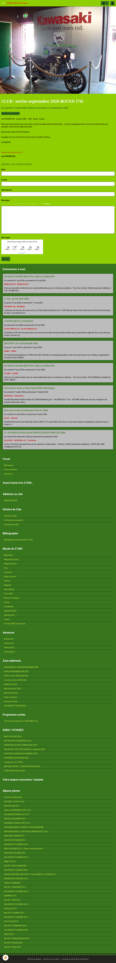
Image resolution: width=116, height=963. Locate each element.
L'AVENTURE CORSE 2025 (14, 771)
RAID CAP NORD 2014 (13, 736)
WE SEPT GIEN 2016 (12, 900)
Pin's (6, 568)
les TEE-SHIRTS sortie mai (14, 624)
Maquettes (8, 555)
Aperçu (46, 204)
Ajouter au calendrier (10, 113)
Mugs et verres (10, 577)
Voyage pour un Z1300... (14, 762)
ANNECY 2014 (10, 861)
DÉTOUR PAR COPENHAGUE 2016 (17, 741)
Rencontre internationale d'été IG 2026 (26, 410)
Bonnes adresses (11, 693)
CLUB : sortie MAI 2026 (16, 298)
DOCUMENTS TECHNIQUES (15, 706)
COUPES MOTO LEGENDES (18, 321)
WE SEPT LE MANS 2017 (14, 913)
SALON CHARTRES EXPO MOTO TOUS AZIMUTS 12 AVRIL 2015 (30, 874)
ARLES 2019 (9, 934)
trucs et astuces (10, 470)
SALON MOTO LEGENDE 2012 (16, 844)
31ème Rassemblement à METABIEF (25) (21, 721)
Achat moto (9, 639)
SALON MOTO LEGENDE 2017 (16, 917)
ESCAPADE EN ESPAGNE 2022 (16, 758)
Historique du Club (11, 524)
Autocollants (9, 589)
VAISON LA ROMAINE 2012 (15, 819)
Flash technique (10, 697)
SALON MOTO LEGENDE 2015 (16, 891)
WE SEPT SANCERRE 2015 (15, 887)
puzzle (7, 602)
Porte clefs (8, 594)
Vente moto (9, 643)
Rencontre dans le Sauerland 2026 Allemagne (29, 388)
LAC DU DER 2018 (11, 921)
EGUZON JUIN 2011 (12, 806)
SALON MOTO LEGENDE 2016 (16, 904)
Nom (3, 169)
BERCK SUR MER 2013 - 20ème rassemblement (23, 849)
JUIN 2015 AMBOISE (12, 883)
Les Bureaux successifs (13, 520)
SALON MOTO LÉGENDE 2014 (16, 870)
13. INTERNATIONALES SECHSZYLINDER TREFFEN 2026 (34, 432)
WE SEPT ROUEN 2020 (13, 943)
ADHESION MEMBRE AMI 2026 (16, 671)
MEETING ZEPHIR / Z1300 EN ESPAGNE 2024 (22, 766)
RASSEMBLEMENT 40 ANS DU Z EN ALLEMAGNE (23, 827)
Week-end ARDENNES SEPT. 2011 (18, 810)
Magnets (7, 585)
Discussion (8, 474)
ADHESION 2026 (10, 500)
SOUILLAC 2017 (10, 908)
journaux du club (10, 701)
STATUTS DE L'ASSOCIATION (16, 676)
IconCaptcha (21, 253)
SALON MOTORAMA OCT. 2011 (17, 814)
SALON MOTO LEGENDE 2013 (16, 857)
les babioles (9, 606)
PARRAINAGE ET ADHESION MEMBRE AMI (21, 667)
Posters (7, 581)
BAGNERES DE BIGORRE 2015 (16, 879)
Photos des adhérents (13, 797)
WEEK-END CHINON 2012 (14, 836)
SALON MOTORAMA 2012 (14, 840)
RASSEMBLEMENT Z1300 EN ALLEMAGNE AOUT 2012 (26, 831)
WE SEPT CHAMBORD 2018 (15, 926)
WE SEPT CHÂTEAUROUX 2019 (16, 938)
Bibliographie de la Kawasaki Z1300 (18, 540)
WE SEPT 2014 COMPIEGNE (15, 866)
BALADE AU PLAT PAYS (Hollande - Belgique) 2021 (24, 749)
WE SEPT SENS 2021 (12, 947)
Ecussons (8, 572)
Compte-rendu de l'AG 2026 (15, 680)
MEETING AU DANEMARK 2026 (21, 343)
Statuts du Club (10, 516)
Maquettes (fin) (10, 564)
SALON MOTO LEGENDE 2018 (16, 930)
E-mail (4, 180)
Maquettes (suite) (11, 559)
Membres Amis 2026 (12, 689)
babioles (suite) (10, 611)
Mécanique (8, 465)
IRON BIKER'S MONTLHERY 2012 (17, 823)
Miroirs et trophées (11, 598)
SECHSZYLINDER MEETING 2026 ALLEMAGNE (29, 276)
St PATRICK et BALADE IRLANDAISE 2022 (21, 754)
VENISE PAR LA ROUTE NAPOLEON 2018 (20, 745)
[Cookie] (5, 958)
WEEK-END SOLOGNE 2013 (15, 853)
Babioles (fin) (9, 615)
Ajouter (6, 259)
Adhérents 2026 (10, 684)
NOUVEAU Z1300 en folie (14, 802)
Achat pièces (9, 647)
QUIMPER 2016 (10, 896)
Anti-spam (5, 238)
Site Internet (6, 190)
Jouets (7, 619)
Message (5, 200)
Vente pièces (9, 652)
